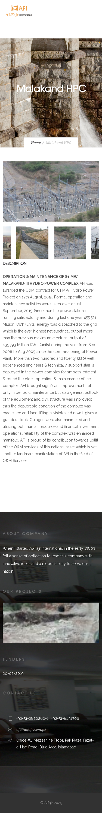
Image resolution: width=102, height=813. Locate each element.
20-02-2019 (13, 673)
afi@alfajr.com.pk (31, 729)
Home (36, 143)
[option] (51, 192)
